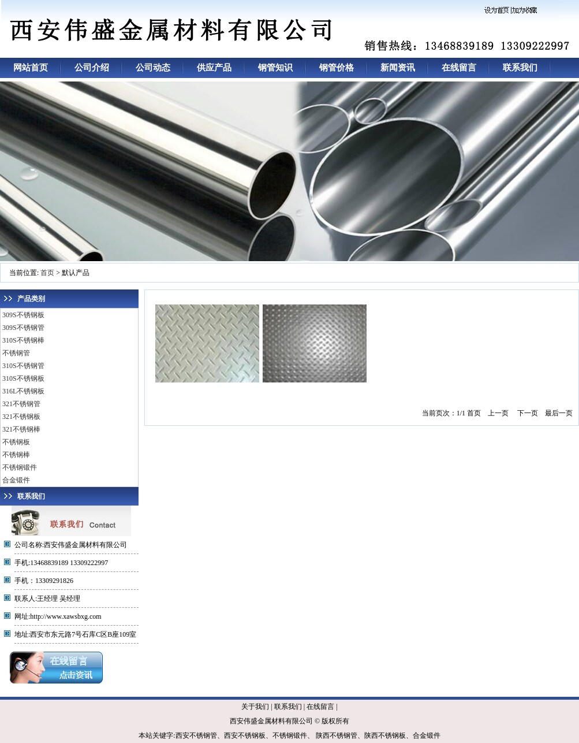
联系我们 (520, 67)
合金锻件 (16, 480)
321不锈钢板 (21, 417)
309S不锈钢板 (23, 315)
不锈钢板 (16, 442)
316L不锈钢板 (23, 391)
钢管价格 (336, 67)
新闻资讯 (397, 67)
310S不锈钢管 (23, 366)
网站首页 (30, 67)
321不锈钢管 (21, 404)
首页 (47, 273)
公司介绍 (91, 67)
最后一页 (559, 413)
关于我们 (255, 707)
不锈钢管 (16, 353)
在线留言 (459, 67)
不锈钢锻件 (19, 467)
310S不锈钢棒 (23, 340)
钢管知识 (275, 67)
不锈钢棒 (16, 455)
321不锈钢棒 (21, 429)
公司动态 (153, 67)
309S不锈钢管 (23, 328)
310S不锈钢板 (23, 378)
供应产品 (214, 67)
